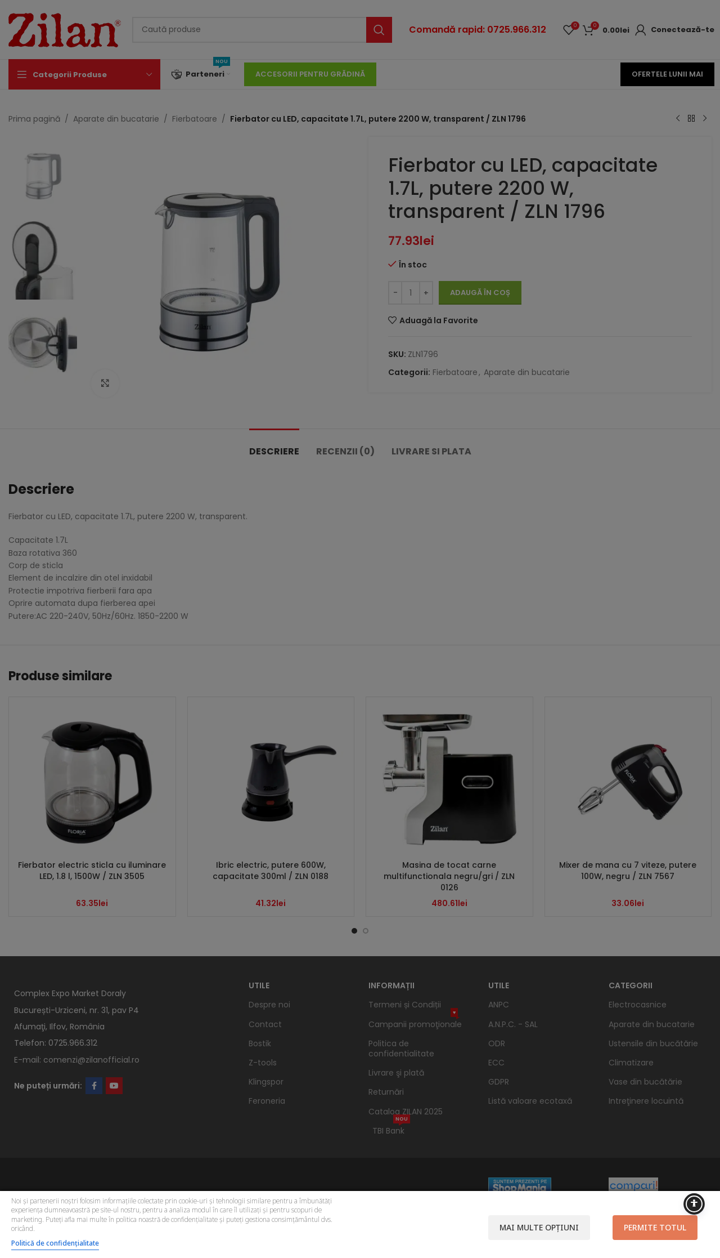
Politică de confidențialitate (55, 1243)
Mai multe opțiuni (539, 1227)
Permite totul (655, 1227)
